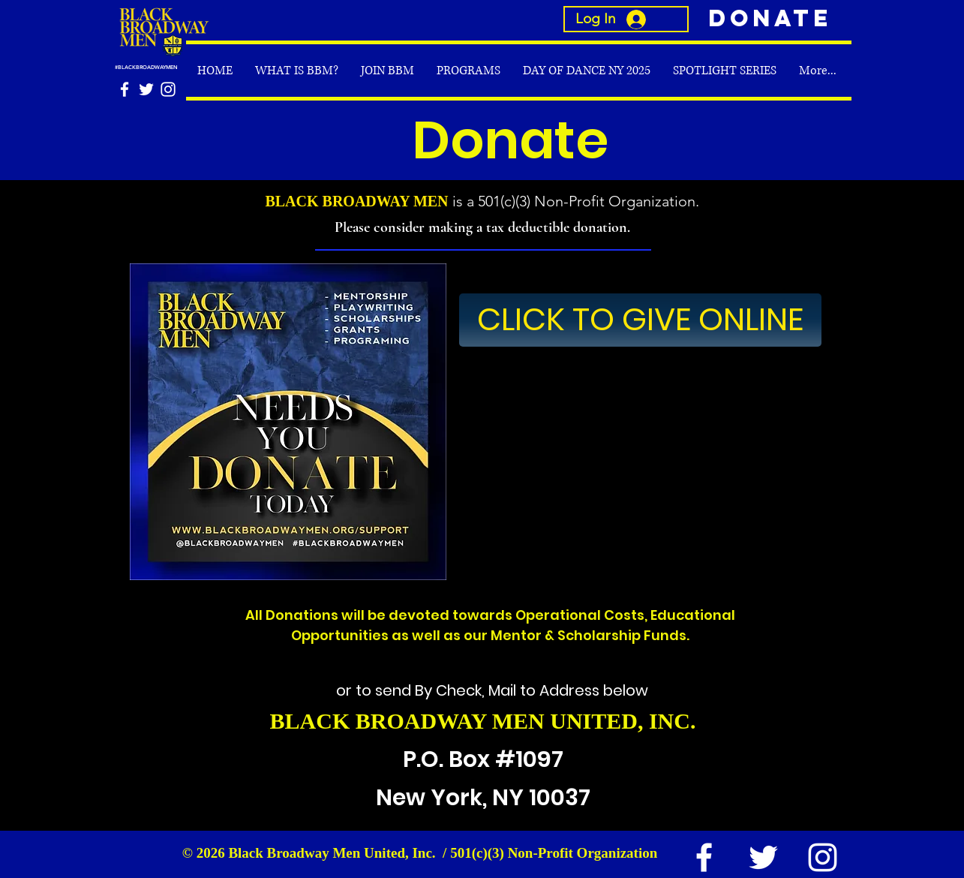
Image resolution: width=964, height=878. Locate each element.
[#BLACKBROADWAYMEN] (163, 67)
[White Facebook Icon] (124, 89)
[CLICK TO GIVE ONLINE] (640, 320)
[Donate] (766, 19)
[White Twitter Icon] (146, 89)
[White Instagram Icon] (168, 89)
